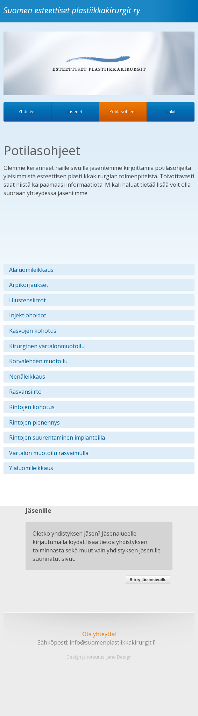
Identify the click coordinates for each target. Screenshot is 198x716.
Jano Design (119, 657)
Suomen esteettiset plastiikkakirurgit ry (73, 15)
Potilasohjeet (122, 111)
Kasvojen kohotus (32, 331)
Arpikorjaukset (28, 285)
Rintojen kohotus (32, 407)
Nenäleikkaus (27, 376)
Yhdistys (27, 111)
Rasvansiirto (25, 391)
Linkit (170, 111)
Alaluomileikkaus (31, 270)
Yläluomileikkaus (31, 468)
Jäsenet (75, 111)
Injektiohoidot (27, 315)
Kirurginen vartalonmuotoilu (47, 346)
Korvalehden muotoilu (38, 361)
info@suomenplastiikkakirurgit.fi (113, 642)
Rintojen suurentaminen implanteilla (57, 437)
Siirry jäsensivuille (148, 579)
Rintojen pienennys (34, 422)
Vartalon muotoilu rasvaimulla (49, 453)
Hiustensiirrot (27, 300)
